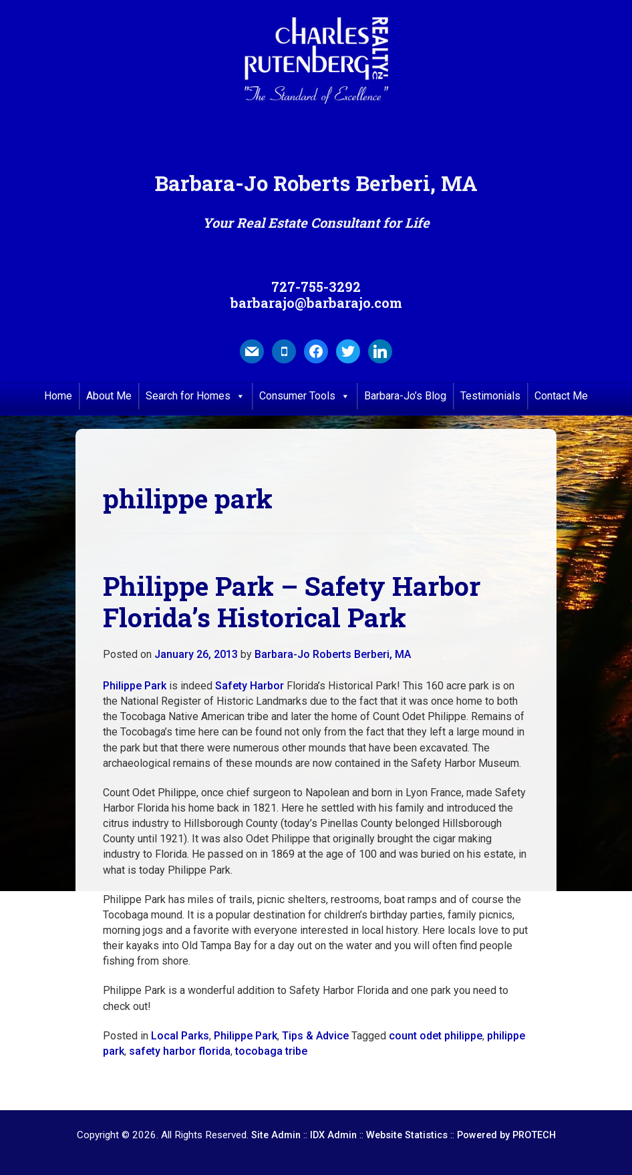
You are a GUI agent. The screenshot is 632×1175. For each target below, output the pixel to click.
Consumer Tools (304, 396)
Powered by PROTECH (506, 1135)
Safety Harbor (249, 685)
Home (58, 395)
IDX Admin (333, 1135)
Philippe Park (134, 685)
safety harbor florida (179, 1051)
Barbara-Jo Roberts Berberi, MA (333, 654)
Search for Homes (195, 396)
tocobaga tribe (271, 1051)
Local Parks (180, 1035)
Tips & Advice (315, 1035)
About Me (109, 395)
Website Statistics (407, 1135)
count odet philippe (435, 1035)
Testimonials (490, 395)
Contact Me (561, 395)
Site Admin (276, 1135)
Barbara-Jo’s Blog (405, 395)
